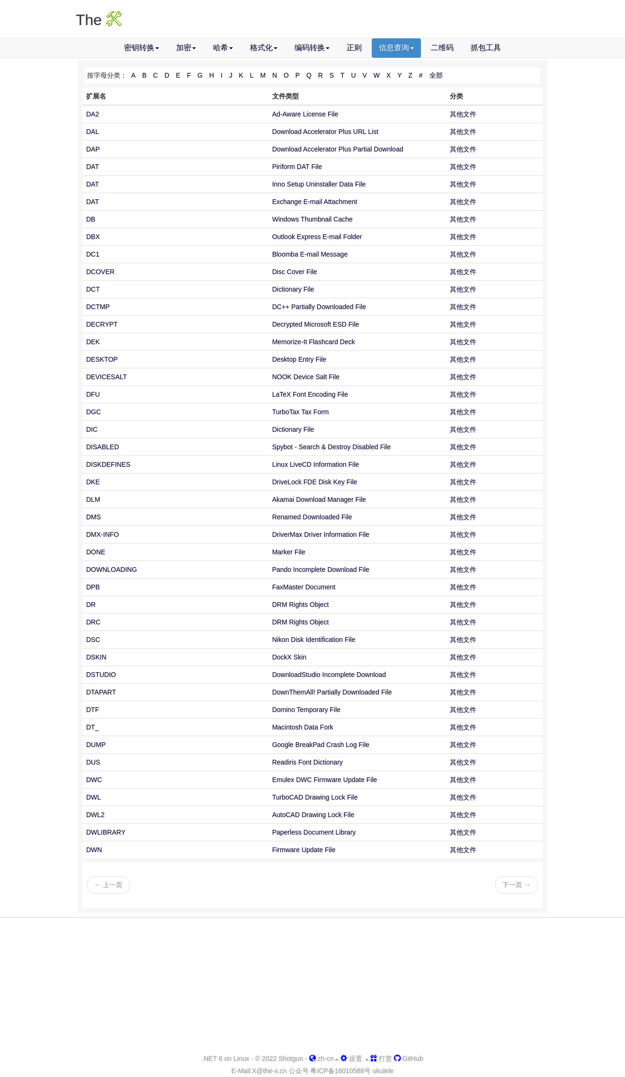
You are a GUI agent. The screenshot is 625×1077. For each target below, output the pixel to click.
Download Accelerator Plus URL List (325, 131)
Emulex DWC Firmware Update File (324, 779)
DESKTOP (102, 359)
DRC (93, 622)
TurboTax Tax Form (300, 412)
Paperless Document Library (314, 832)
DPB (93, 587)
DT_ (92, 727)
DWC (94, 779)
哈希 (223, 48)
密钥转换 (141, 48)
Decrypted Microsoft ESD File (315, 324)
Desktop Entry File (299, 359)
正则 (354, 48)
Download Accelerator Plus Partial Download (337, 149)
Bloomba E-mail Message (310, 254)
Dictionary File (293, 289)
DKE (93, 482)
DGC (93, 412)
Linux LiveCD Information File (315, 464)
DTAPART (101, 692)
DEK (93, 342)
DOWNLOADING (111, 569)
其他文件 (463, 114)
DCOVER (100, 272)
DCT (93, 289)
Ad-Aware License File (305, 114)
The (99, 19)
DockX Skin (289, 657)
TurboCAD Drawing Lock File (315, 797)
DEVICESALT (106, 377)
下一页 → (516, 885)
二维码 (442, 48)
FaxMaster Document (304, 587)
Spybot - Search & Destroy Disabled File (331, 447)
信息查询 (396, 48)
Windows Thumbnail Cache (312, 219)
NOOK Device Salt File (305, 377)
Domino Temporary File (306, 709)
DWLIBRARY (105, 832)
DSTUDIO (101, 674)
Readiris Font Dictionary (307, 762)
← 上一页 (108, 885)
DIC (92, 429)
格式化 (263, 48)
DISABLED (102, 447)
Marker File (288, 552)
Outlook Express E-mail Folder (317, 236)
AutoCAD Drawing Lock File (313, 815)
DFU (93, 394)
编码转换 (312, 48)
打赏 (381, 1058)
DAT (92, 166)
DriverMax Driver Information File (320, 534)
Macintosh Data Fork (302, 727)
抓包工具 (486, 48)
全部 (436, 75)
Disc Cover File (294, 272)
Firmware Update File (304, 850)
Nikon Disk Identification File (314, 639)
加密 (186, 48)
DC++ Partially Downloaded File (319, 307)
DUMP (96, 744)
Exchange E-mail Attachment (314, 201)
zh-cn (324, 1058)
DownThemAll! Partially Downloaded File (332, 692)
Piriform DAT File (297, 166)
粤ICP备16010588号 (340, 1071)
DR (91, 604)
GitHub (408, 1058)
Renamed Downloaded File (312, 517)
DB (90, 219)
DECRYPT (102, 324)
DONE (95, 552)
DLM (93, 499)
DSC (93, 639)
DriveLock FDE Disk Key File (314, 482)
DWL (93, 797)
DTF (92, 709)
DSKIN (96, 657)
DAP (93, 149)
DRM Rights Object (300, 604)
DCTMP (98, 307)
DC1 (92, 254)
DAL (92, 131)
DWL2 (95, 815)
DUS (93, 762)
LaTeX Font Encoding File (310, 394)
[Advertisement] (312, 986)
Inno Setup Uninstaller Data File (319, 184)
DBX (93, 236)
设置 (354, 1058)
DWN (94, 850)
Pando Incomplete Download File (320, 569)
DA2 (92, 114)
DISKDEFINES (108, 464)
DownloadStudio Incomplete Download (329, 674)
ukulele (383, 1071)
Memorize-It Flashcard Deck (313, 342)
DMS (93, 517)
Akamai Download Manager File (319, 499)
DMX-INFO (102, 534)
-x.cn (269, 1071)
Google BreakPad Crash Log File (320, 744)
